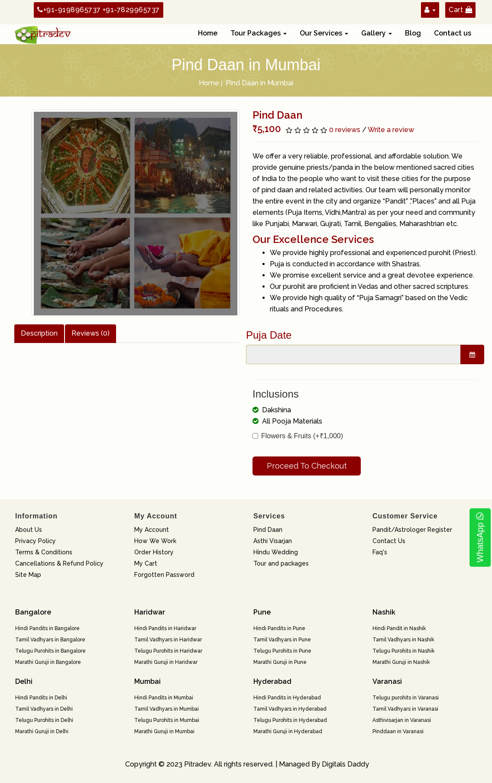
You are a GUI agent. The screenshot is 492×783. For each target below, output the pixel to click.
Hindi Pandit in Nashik (399, 628)
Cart (460, 10)
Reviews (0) (90, 333)
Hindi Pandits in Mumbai (163, 698)
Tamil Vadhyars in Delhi (44, 709)
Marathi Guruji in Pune (280, 662)
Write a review (391, 130)
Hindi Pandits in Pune (279, 628)
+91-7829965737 (131, 10)
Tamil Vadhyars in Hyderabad (290, 709)
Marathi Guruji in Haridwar (165, 662)
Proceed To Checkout (307, 465)
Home (207, 33)
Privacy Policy (35, 540)
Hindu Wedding (275, 552)
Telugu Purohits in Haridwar (168, 651)
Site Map (28, 574)
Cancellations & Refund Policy (59, 563)
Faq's (379, 552)
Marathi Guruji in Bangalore (48, 662)
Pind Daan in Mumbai (259, 83)
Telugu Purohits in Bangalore (50, 651)
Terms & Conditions (43, 552)
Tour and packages (281, 563)
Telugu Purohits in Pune (282, 651)
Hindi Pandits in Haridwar (165, 628)
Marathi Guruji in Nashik (401, 662)
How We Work (155, 540)
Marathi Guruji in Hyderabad (287, 731)
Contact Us (388, 540)
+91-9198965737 (69, 10)
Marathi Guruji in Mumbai (164, 731)
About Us (28, 529)
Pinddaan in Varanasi (398, 731)
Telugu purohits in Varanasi (405, 698)
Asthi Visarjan (272, 540)
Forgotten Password (164, 574)
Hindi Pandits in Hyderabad (287, 698)
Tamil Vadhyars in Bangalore (50, 640)
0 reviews (344, 130)
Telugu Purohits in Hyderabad (290, 720)
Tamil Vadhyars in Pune (282, 640)
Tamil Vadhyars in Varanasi (405, 709)
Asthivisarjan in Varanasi (401, 720)
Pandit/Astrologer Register (412, 529)
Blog (413, 33)
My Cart (145, 563)
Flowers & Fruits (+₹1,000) (297, 436)
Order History (154, 552)
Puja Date (268, 335)
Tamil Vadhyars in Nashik (403, 640)
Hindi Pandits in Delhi (41, 698)
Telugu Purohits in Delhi (44, 720)
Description (39, 333)
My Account (151, 529)
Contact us (452, 33)
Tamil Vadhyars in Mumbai (166, 709)
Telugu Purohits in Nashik (403, 651)
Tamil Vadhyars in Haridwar (168, 640)
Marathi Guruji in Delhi (41, 731)
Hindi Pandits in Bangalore (47, 628)
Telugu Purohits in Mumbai (166, 720)
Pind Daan (267, 529)
